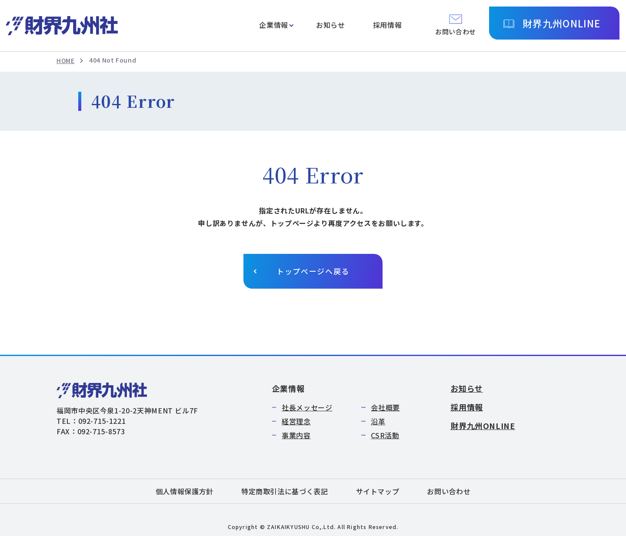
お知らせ (330, 25)
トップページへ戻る (313, 271)
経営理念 (296, 421)
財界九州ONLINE (561, 23)
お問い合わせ (448, 491)
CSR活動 (385, 435)
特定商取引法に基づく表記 (284, 491)
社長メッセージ (307, 407)
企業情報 (273, 25)
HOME (66, 60)
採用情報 (387, 25)
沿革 (378, 421)
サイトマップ (378, 491)
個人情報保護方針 (184, 491)
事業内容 (296, 435)
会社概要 (385, 407)
